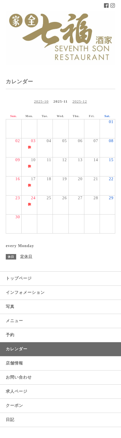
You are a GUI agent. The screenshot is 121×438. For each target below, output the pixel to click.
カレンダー (16, 349)
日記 (10, 420)
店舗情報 (14, 363)
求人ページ (16, 391)
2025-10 (41, 101)
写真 (10, 306)
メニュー (14, 321)
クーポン (14, 405)
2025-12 (79, 101)
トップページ (19, 278)
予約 (10, 335)
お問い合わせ (19, 377)
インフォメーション (25, 292)
